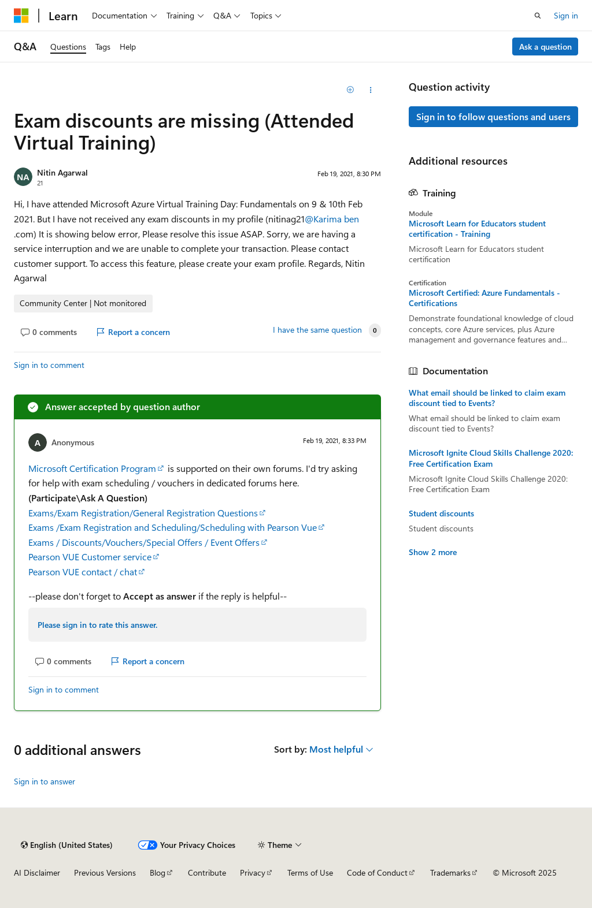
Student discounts (441, 513)
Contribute (207, 872)
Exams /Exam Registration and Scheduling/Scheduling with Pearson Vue (172, 527)
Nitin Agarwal (62, 172)
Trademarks (450, 872)
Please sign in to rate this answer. (97, 624)
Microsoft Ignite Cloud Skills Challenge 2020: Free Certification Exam (491, 458)
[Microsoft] (21, 15)
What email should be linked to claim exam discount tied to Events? (487, 398)
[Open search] (537, 15)
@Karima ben (332, 219)
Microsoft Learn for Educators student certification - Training (477, 228)
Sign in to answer (44, 781)
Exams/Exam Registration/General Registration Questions (143, 513)
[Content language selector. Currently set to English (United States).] (67, 845)
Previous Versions (105, 872)
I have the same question (317, 329)
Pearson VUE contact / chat (82, 571)
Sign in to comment (49, 364)
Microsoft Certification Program (92, 468)
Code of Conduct (377, 872)
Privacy (252, 872)
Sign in (566, 15)
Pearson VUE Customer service (89, 556)
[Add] (350, 90)
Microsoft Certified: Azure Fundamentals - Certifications (484, 298)
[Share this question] (370, 90)
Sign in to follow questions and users (493, 116)
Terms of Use (310, 872)
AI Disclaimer (37, 872)
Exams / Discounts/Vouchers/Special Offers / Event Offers (144, 542)
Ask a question (545, 46)
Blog (157, 872)
